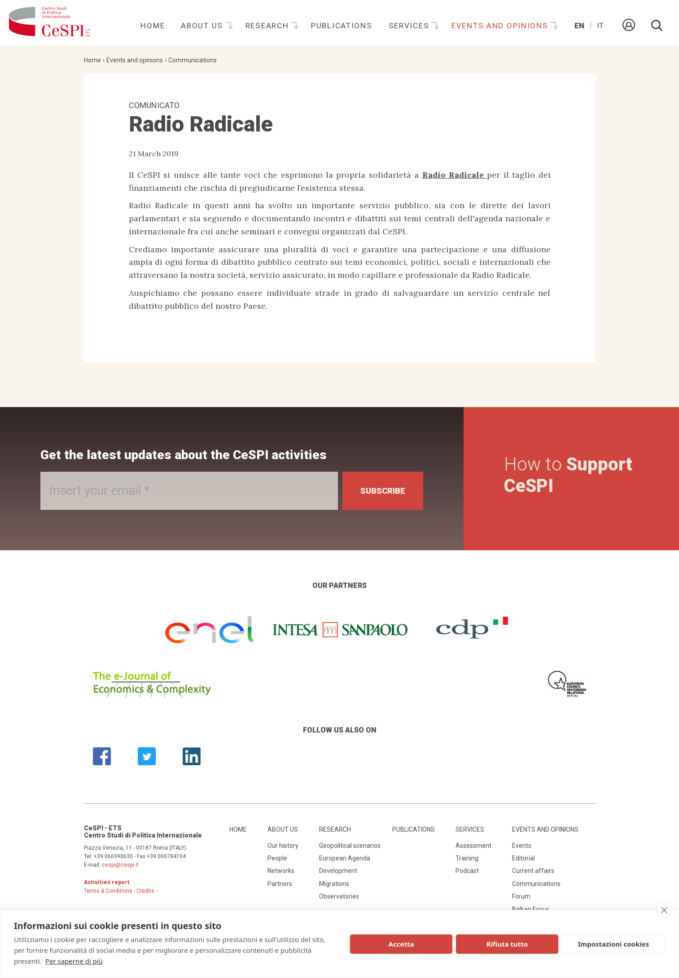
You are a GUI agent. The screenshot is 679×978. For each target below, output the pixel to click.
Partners (279, 883)
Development (338, 870)
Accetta (401, 943)
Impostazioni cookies (613, 943)
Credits (145, 891)
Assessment (473, 845)
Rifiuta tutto (507, 943)
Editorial (523, 858)
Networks (280, 870)
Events (521, 845)
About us (203, 25)
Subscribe (382, 491)
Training (467, 858)
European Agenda (344, 858)
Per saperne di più (74, 960)
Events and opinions (501, 25)
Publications (341, 25)
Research (268, 25)
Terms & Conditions (108, 891)
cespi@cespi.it (120, 865)
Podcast (467, 870)
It (600, 25)
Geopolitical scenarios (350, 845)
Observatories (339, 896)
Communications (192, 60)
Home (152, 25)
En (579, 25)
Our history (282, 845)
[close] (664, 910)
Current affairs (533, 870)
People (277, 858)
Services (410, 25)
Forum (521, 896)
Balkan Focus (530, 909)
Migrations (334, 883)
